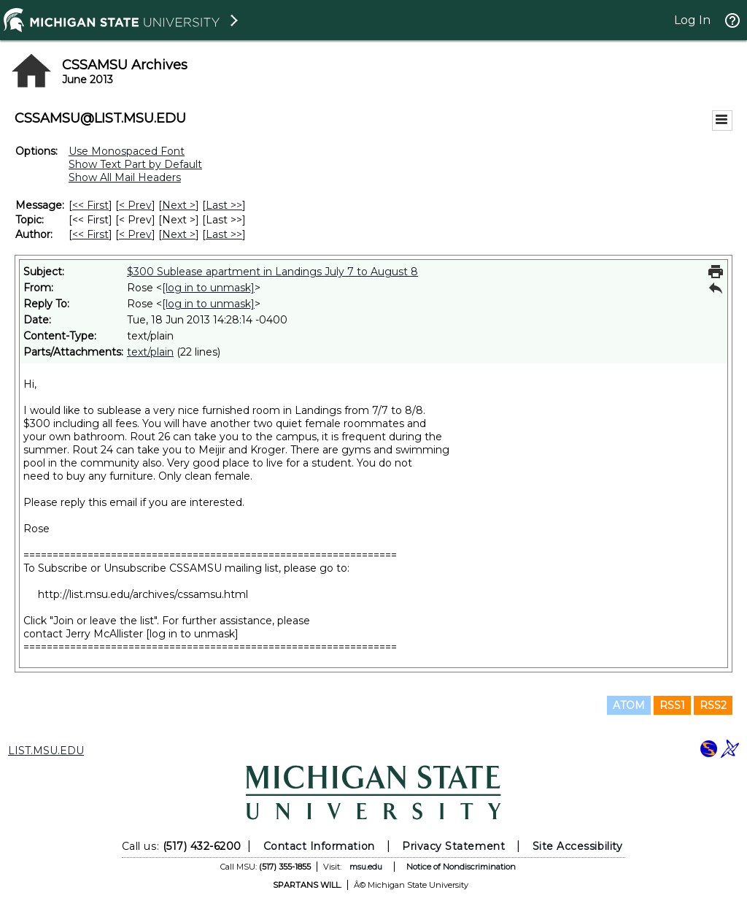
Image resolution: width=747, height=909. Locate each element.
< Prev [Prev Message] (135, 205)
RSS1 (672, 705)
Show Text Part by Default (135, 164)
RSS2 (713, 705)
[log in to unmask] (208, 287)
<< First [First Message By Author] (90, 234)
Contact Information (319, 846)
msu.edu (365, 867)
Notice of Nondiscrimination (461, 867)
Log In (692, 20)
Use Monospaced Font (127, 151)
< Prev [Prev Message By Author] (135, 234)
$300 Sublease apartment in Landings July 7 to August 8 (272, 271)
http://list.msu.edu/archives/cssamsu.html (143, 594)
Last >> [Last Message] (224, 205)
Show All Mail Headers (125, 177)
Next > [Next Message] (179, 205)
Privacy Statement (453, 846)
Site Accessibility (578, 846)
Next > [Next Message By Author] (179, 234)
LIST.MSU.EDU (46, 750)
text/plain (150, 351)
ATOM (629, 705)
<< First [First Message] (90, 205)
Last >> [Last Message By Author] (224, 234)
